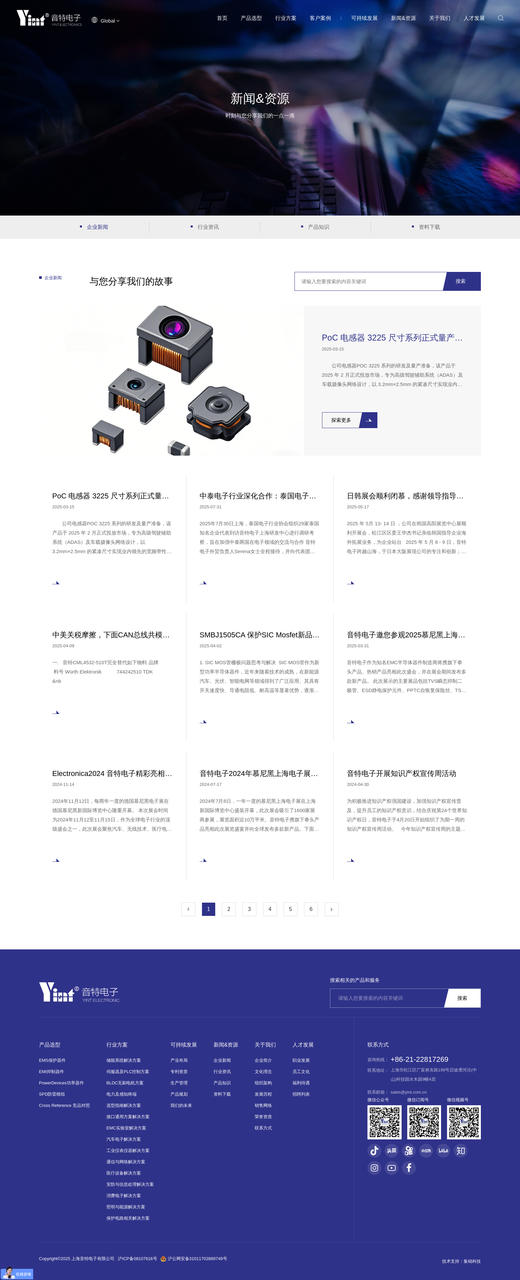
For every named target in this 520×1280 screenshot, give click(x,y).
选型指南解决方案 (123, 1105)
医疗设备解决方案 (123, 1173)
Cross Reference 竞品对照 (64, 1105)
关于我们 (439, 18)
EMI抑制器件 (51, 1071)
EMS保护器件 (52, 1060)
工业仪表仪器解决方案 (128, 1150)
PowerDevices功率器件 (61, 1082)
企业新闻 (97, 227)
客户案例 (320, 18)
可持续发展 (364, 18)
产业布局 (179, 1060)
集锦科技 (472, 1261)
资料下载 (429, 227)
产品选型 (251, 18)
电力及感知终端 (121, 1094)
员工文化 (301, 1071)
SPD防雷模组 (52, 1094)
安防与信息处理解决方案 (130, 1184)
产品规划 (179, 1094)
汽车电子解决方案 (123, 1139)
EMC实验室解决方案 (126, 1127)
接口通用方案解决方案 (128, 1116)
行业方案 (285, 18)
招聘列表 (301, 1094)
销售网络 (263, 1105)
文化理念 (263, 1071)
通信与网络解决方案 (125, 1161)
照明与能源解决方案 (125, 1206)
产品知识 (318, 227)
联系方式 (263, 1127)
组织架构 (263, 1082)
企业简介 (263, 1060)
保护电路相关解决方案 (128, 1218)
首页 (222, 18)
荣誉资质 (263, 1116)
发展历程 (263, 1094)
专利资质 (179, 1071)
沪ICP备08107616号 (137, 1258)
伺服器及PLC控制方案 (127, 1071)
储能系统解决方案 (123, 1060)
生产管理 (179, 1082)
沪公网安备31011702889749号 (194, 1259)
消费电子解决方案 (123, 1195)
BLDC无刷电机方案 (125, 1082)
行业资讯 (208, 227)
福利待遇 (301, 1082)
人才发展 (474, 18)
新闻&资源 (403, 18)
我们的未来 (181, 1105)
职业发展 (301, 1060)
